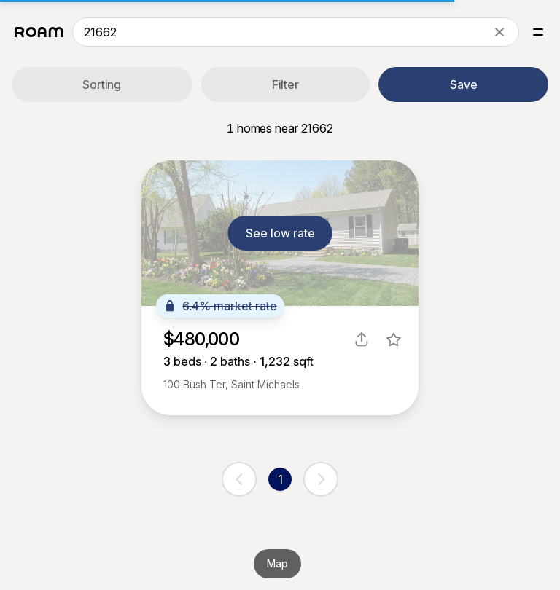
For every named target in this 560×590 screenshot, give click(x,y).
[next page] (320, 479)
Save (464, 84)
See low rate (280, 233)
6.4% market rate (220, 306)
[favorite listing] (394, 339)
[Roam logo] (39, 32)
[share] (362, 339)
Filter (285, 84)
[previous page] (239, 479)
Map (277, 563)
